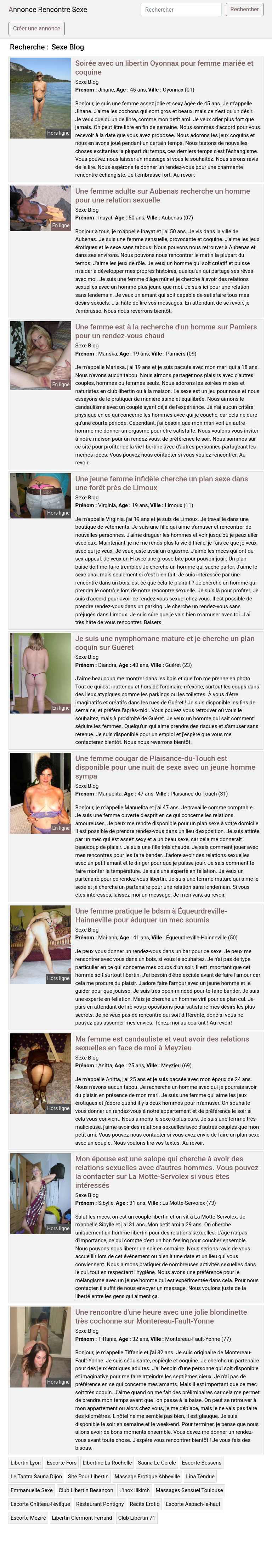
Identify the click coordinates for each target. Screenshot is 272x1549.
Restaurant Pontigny (100, 1504)
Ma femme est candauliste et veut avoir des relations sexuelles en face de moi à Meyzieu (162, 1043)
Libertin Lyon (26, 1463)
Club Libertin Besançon (86, 1490)
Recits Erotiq (145, 1504)
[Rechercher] (181, 9)
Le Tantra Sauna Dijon (36, 1476)
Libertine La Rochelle (107, 1463)
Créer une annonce (36, 28)
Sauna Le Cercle (157, 1463)
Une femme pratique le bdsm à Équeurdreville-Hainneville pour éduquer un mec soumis (151, 915)
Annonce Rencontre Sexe (47, 9)
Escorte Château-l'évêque (40, 1504)
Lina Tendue (200, 1476)
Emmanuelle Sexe (32, 1490)
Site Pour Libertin (88, 1476)
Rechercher (245, 9)
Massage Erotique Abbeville (147, 1476)
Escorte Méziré (28, 1518)
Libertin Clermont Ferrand (82, 1518)
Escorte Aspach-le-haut (193, 1504)
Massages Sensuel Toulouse (189, 1490)
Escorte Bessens (201, 1463)
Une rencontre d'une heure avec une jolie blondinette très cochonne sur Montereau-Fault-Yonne (161, 1316)
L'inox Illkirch (134, 1490)
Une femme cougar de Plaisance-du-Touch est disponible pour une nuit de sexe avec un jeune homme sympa (165, 767)
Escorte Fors (61, 1463)
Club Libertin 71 (136, 1518)
